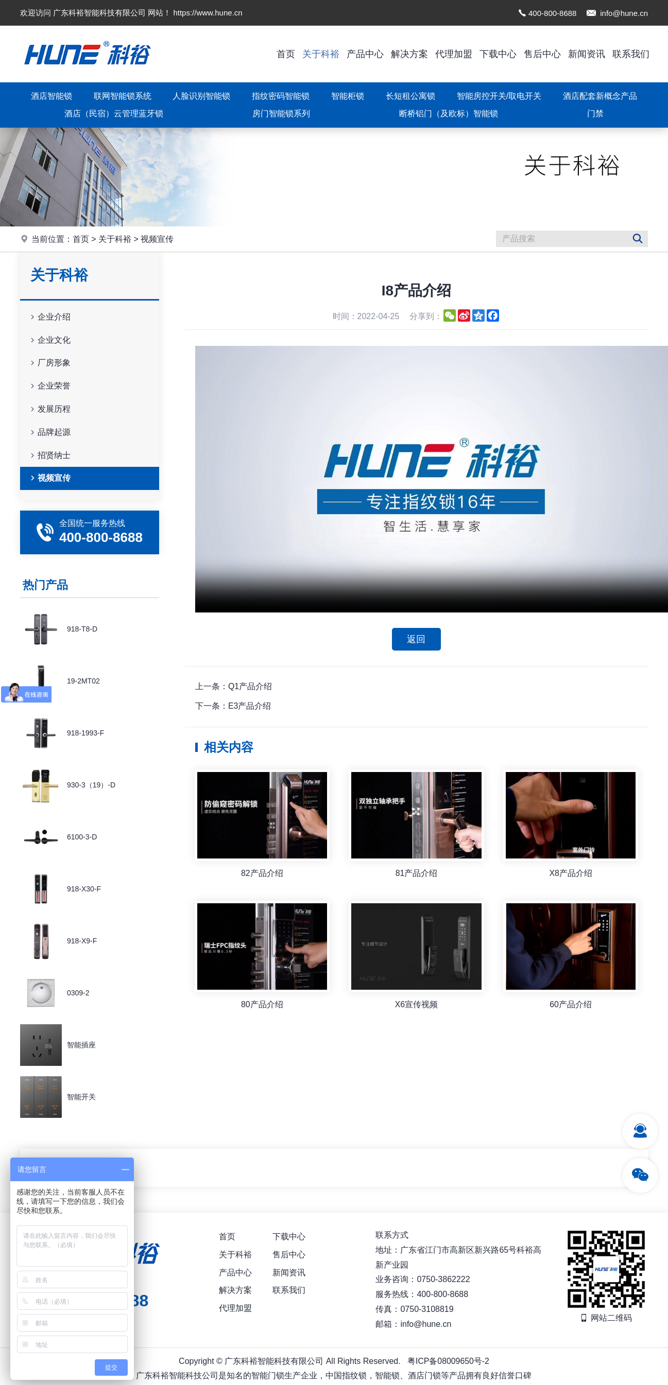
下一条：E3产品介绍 (233, 706)
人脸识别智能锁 (201, 96)
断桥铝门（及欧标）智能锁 (448, 113)
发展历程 (49, 409)
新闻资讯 (586, 54)
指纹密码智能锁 (281, 96)
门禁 (595, 113)
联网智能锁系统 (122, 96)
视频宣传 (157, 239)
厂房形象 (49, 363)
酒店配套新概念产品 (600, 96)
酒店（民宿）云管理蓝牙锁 (113, 113)
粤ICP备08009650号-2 (448, 1361)
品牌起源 (49, 432)
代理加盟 (453, 54)
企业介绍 (49, 317)
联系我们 (630, 54)
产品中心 (365, 54)
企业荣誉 (49, 386)
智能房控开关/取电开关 (499, 96)
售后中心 (542, 54)
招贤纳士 (49, 455)
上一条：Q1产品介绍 (233, 686)
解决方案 (409, 54)
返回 (416, 639)
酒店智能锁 (51, 96)
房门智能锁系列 (281, 113)
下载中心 (498, 54)
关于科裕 (320, 54)
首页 (286, 54)
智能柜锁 (347, 96)
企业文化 (49, 340)
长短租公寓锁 (410, 96)
